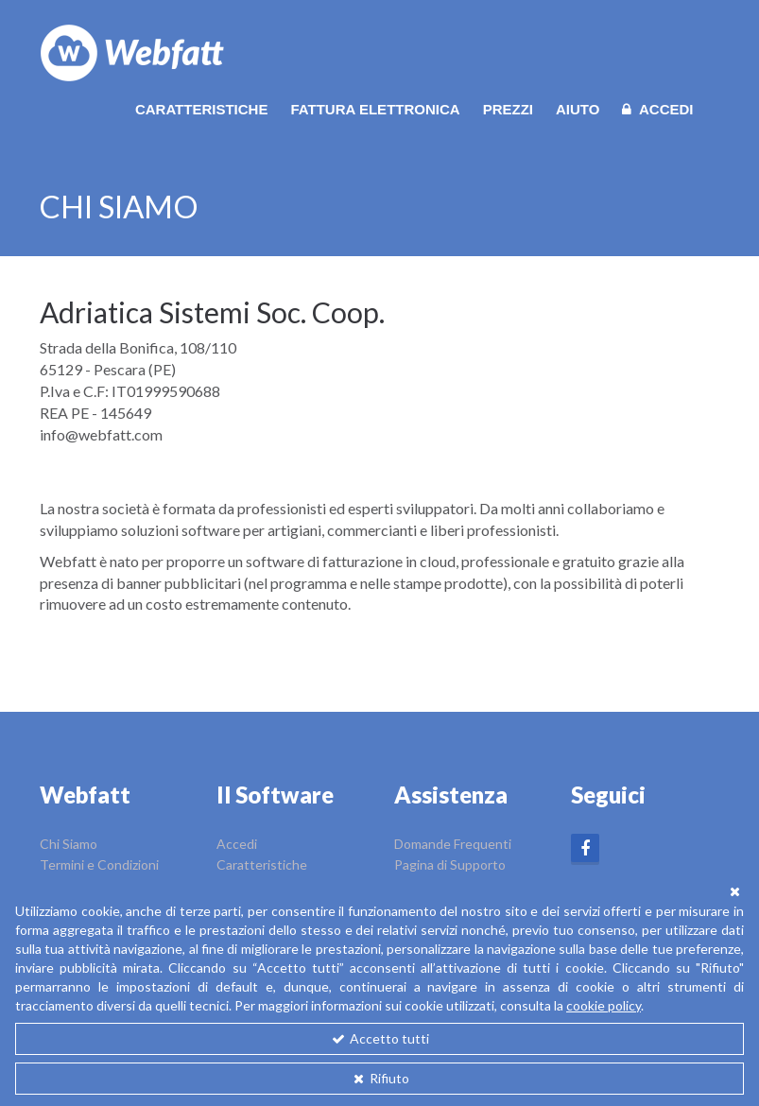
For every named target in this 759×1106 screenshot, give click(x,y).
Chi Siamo (68, 844)
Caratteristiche (201, 109)
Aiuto (577, 109)
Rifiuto (379, 1078)
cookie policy (603, 1005)
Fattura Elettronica (374, 109)
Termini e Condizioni (99, 864)
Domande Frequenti (452, 844)
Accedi (657, 109)
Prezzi (508, 109)
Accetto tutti (379, 1038)
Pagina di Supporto (450, 864)
